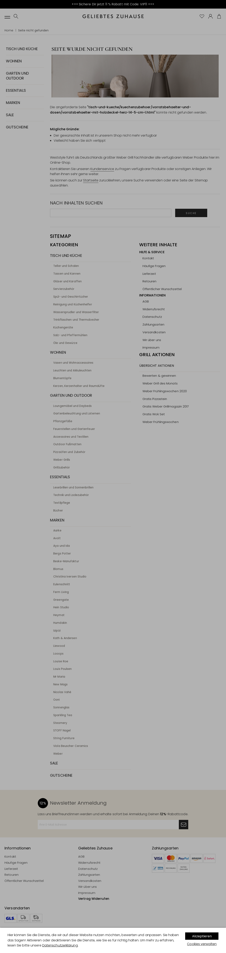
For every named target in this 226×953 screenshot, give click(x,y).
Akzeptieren (202, 936)
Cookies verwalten (202, 944)
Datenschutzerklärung (60, 945)
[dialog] (113, 940)
